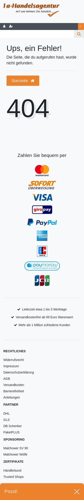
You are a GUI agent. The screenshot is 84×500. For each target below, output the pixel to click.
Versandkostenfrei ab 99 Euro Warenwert (44, 317)
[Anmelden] (4, 26)
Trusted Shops (13, 477)
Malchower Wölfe (15, 454)
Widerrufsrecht (13, 360)
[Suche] (79, 34)
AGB (6, 378)
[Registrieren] (11, 26)
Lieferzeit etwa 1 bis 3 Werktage (44, 309)
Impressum (11, 366)
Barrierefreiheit (13, 391)
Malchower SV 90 (15, 448)
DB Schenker (12, 426)
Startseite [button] (22, 80)
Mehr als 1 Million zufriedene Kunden (44, 325)
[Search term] (37, 34)
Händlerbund (12, 470)
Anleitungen (11, 397)
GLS (6, 420)
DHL (6, 413)
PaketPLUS (11, 432)
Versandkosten (13, 385)
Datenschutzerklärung (18, 372)
